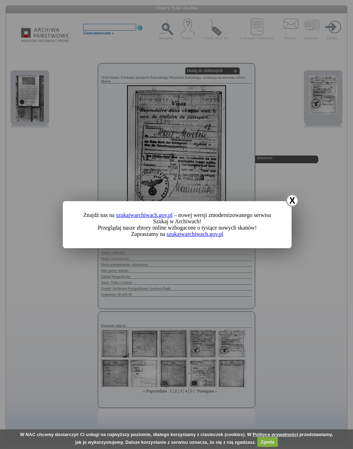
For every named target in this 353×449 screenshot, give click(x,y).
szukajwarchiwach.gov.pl (144, 215)
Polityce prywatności (275, 434)
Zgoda (267, 441)
